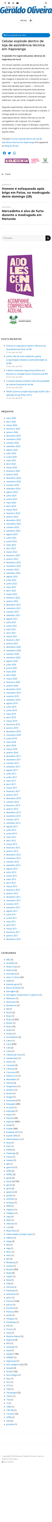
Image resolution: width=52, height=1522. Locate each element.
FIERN (9, 1149)
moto (8, 1255)
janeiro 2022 (12, 601)
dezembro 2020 (13, 647)
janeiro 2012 (12, 893)
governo (10, 1192)
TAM (8, 1389)
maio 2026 (11, 418)
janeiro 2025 (12, 474)
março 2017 (11, 787)
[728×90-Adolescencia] (26, 160)
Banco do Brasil (13, 987)
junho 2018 (11, 738)
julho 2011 (11, 914)
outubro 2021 (12, 611)
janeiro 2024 (12, 516)
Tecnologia (11, 1392)
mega (8, 1241)
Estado (9, 1128)
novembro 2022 (13, 566)
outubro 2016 (12, 801)
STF (8, 1385)
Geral (7, 174)
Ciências (10, 1068)
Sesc (8, 1378)
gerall (9, 1185)
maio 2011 (11, 921)
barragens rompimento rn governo (22, 994)
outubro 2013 (12, 819)
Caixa (8, 1051)
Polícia (9, 1301)
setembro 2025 (13, 446)
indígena (10, 1213)
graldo (9, 1195)
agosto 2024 (12, 492)
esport (9, 1114)
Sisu (8, 1382)
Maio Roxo (11, 1230)
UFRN (9, 1417)
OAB (8, 1283)
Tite (8, 1399)
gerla (8, 1188)
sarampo (10, 1346)
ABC (8, 959)
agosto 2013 (12, 826)
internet (10, 1223)
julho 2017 (11, 773)
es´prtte (10, 1107)
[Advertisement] (26, 1495)
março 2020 (11, 678)
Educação (10, 1104)
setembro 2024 (13, 488)
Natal (9, 1273)
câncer (9, 1061)
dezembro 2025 (13, 435)
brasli (9, 1030)
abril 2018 (11, 745)
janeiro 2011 (12, 935)
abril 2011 (11, 925)
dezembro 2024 (13, 478)
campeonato (12, 1058)
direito (9, 1093)
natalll (9, 1276)
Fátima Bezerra (13, 1139)
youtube (10, 1424)
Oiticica (9, 1287)
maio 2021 (11, 629)
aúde (8, 980)
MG (8, 1244)
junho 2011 (11, 918)
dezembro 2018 (13, 731)
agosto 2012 (12, 868)
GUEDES (10, 1199)
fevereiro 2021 (13, 640)
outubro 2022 (12, 569)
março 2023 (11, 552)
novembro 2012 (13, 858)
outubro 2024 (12, 485)
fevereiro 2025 (13, 471)
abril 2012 (11, 882)
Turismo (10, 1413)
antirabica (11, 973)
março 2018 (11, 749)
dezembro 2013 (13, 812)
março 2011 (11, 928)
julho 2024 (11, 495)
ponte (9, 1315)
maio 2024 (11, 502)
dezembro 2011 (13, 897)
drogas (9, 1097)
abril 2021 (11, 633)
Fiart (8, 1146)
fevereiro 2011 (13, 932)
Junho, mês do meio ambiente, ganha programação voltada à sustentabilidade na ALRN (26, 360)
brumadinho (12, 1037)
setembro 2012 (13, 865)
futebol (9, 1160)
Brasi (8, 1016)
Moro (8, 1251)
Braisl (9, 1012)
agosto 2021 (12, 618)
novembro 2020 (13, 650)
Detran (9, 1082)
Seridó (9, 1371)
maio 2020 (11, 671)
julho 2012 (11, 872)
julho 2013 (11, 830)
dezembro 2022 (13, 562)
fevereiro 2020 (13, 682)
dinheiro (10, 1090)
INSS (8, 1220)
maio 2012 (11, 879)
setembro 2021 (13, 615)
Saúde (9, 1354)
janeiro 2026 (12, 432)
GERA (8, 1170)
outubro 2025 (12, 442)
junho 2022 (11, 583)
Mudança (10, 1262)
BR (7, 1009)
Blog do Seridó (11, 145)
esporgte (10, 1111)
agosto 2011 (12, 911)
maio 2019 (11, 713)
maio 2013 (11, 837)
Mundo (9, 1269)
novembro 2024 (13, 481)
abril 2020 (11, 675)
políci (8, 1297)
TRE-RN (10, 1410)
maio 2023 (11, 544)
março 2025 (11, 467)
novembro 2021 (13, 608)
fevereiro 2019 (13, 724)
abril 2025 (11, 464)
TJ (7, 1403)
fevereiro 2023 (13, 555)
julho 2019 (11, 706)
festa (8, 1142)
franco (9, 1156)
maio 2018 (11, 742)
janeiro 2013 (12, 851)
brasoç (9, 1033)
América (10, 970)
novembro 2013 (13, 816)
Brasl (8, 1026)
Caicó (8, 1044)
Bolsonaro (11, 1002)
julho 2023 (11, 537)
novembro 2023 (13, 523)
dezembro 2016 (13, 798)
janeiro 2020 (12, 685)
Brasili (9, 1023)
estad (8, 1125)
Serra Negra (12, 1375)
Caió (8, 1047)
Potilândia (11, 1322)
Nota (8, 1280)
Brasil (9, 1019)
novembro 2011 (13, 900)
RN (7, 1343)
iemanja (10, 1202)
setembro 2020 (13, 657)
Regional (10, 1339)
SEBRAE (10, 1357)
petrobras (11, 1294)
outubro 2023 (12, 527)
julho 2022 (11, 580)
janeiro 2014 (12, 809)
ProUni (9, 1329)
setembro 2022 (13, 573)
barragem (11, 991)
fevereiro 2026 (13, 428)
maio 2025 (11, 460)
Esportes (10, 1121)
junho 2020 (11, 668)
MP (7, 1258)
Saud (8, 1350)
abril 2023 (11, 548)
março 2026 (11, 425)
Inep (8, 1216)
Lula (8, 1227)
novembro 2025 (13, 439)
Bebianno (10, 998)
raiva (8, 1332)
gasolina (10, 1167)
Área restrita (8, 1462)
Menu (23, 20)
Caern (9, 1040)
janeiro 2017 (12, 794)
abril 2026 (11, 421)
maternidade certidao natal (19, 1234)
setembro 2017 (13, 766)
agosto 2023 (12, 534)
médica (9, 1237)
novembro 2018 (13, 735)
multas (9, 1266)
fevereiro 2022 (13, 597)
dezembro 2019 (13, 689)
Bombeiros (11, 1005)
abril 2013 (11, 840)
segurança (11, 1361)
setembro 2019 (13, 699)
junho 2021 (11, 625)
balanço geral (12, 984)
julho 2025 (11, 453)
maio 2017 (11, 780)
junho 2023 (11, 541)
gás (8, 1163)
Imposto (10, 1209)
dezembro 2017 (13, 756)
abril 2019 (11, 717)
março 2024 (11, 509)
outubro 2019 (12, 696)
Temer (9, 1396)
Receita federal (13, 1336)
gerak (9, 1178)
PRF (8, 1325)
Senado (9, 1368)
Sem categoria (13, 1364)
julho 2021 (11, 622)
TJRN (8, 1406)
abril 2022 (11, 590)
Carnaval (10, 1065)
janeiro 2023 (12, 559)
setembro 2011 (13, 907)
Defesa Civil (12, 1075)
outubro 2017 (12, 763)
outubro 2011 (12, 904)
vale (8, 1420)
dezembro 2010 (13, 939)
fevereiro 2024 (13, 513)
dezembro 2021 (13, 604)
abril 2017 (11, 784)
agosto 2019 (12, 703)
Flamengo (10, 1153)
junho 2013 (11, 833)
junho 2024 (11, 499)
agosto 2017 (12, 770)
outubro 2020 (12, 654)
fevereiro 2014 (13, 805)
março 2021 (11, 636)
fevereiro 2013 (13, 847)
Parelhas (10, 1290)
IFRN (8, 1206)
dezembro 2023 (13, 520)
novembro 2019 (13, 692)
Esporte (10, 1118)
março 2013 (11, 844)
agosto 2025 (12, 449)
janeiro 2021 (12, 643)
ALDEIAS (10, 963)
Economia (10, 1100)
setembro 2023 (13, 530)
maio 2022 (11, 587)
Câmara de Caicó (14, 1054)
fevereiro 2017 (13, 791)
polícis (9, 1304)
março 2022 (11, 594)
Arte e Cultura (13, 977)
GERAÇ (9, 1174)
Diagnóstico (11, 1086)
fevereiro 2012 (13, 889)
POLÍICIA (10, 1308)
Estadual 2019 (12, 1132)
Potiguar (10, 1318)
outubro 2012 (12, 861)
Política (9, 1311)
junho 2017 (11, 777)
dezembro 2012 (13, 854)
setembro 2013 (13, 823)
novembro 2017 (13, 759)
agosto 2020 (12, 661)
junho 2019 (11, 710)
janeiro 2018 (12, 752)
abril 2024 (11, 506)
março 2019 (11, 721)
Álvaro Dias (11, 966)
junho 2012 (11, 875)
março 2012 (11, 886)
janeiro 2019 (12, 728)
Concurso (10, 1072)
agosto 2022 (12, 576)
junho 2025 (11, 456)
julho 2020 (11, 664)
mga (8, 1248)
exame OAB (11, 1135)
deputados (11, 1079)
